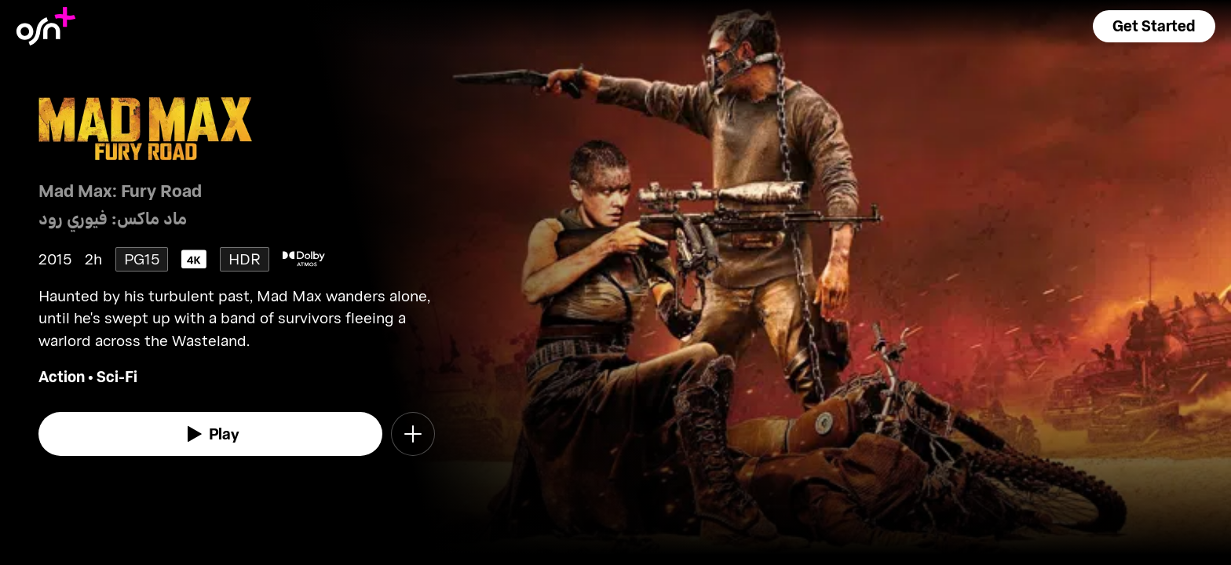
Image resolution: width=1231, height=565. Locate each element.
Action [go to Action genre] (61, 376)
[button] (1154, 26)
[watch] (210, 434)
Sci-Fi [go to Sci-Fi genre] (117, 376)
